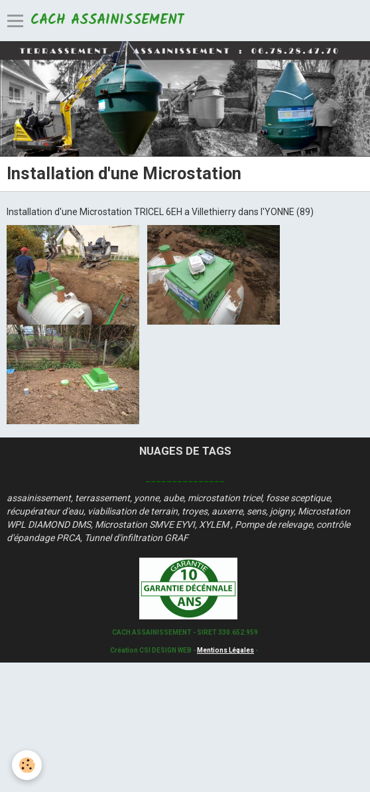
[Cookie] (27, 765)
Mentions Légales (225, 650)
